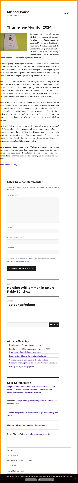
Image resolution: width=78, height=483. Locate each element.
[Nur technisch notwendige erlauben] (75, 478)
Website (10, 248)
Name (10, 227)
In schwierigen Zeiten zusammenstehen (26, 345)
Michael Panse (18, 12)
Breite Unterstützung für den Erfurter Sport (27, 356)
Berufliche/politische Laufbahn (20, 461)
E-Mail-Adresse (14, 237)
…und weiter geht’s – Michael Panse (22, 413)
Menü (66, 13)
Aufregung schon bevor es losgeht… (35, 434)
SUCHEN (54, 325)
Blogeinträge (12, 455)
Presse (10, 450)
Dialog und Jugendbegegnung (21, 367)
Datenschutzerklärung (46, 480)
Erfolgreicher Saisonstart (34, 425)
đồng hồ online (13, 425)
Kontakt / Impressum (16, 471)
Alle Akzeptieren (31, 480)
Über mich (11, 466)
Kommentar (13, 195)
